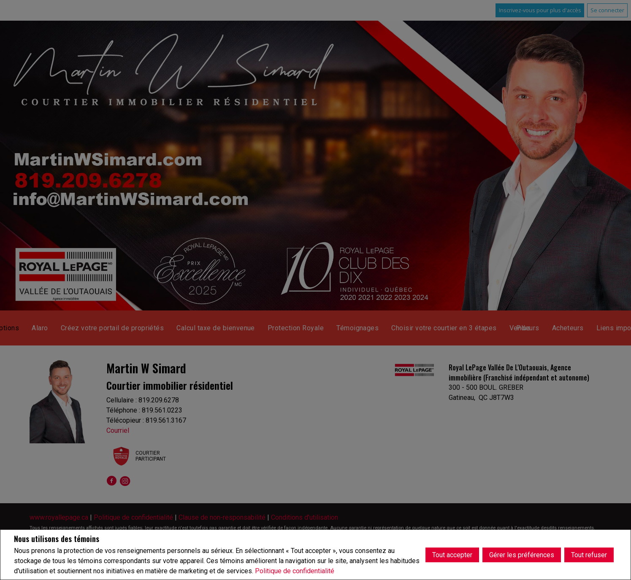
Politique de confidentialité (294, 571)
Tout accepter (452, 554)
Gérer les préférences (521, 554)
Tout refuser (589, 554)
